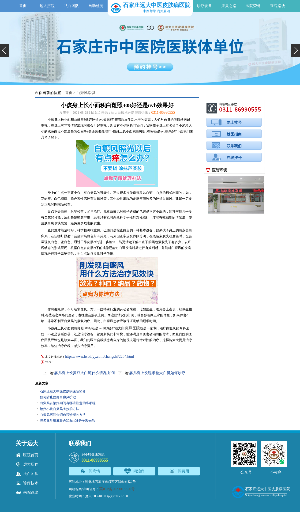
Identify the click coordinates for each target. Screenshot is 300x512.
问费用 (179, 471)
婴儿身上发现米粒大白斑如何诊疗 (157, 373)
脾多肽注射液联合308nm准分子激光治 (67, 420)
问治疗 (134, 471)
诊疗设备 (204, 6)
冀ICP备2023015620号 (117, 489)
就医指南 (234, 134)
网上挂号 (234, 122)
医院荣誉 (253, 6)
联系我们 (234, 146)
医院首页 (27, 455)
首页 (22, 6)
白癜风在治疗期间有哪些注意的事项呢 (68, 403)
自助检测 (95, 6)
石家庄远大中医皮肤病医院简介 (63, 391)
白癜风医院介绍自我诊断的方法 (63, 415)
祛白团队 (71, 6)
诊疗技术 (27, 483)
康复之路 (228, 6)
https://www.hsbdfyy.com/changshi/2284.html (99, 356)
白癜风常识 (85, 93)
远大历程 (47, 6)
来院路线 (277, 6)
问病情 (90, 471)
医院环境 (219, 170)
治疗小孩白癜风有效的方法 (59, 409)
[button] (4, 50)
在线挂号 (234, 158)
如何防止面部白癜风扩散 (58, 397)
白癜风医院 (130, 328)
